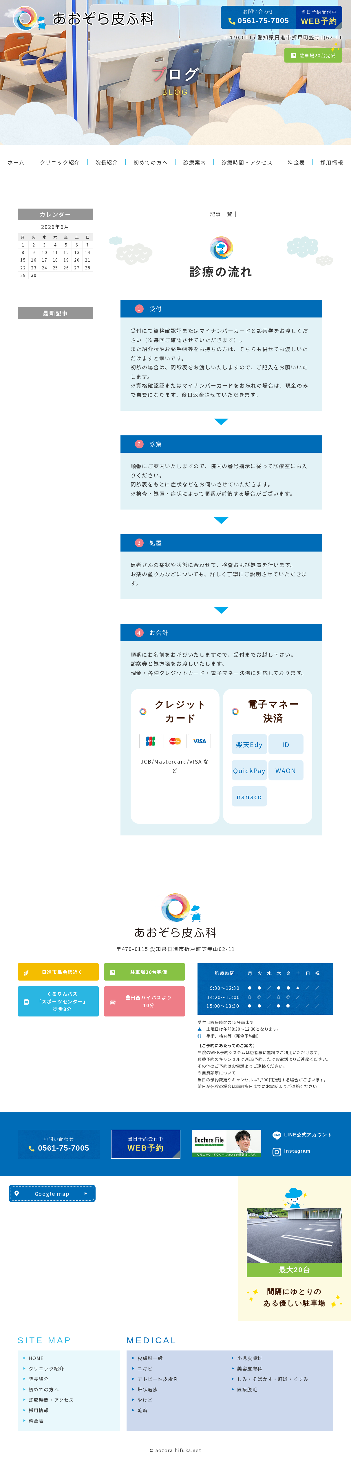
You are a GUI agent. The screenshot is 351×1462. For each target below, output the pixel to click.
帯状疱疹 (148, 1389)
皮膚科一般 (150, 1358)
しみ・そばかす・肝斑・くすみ (272, 1378)
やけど (145, 1399)
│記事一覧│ (221, 214)
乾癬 (143, 1410)
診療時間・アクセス (51, 1399)
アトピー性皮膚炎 (158, 1378)
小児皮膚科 (250, 1358)
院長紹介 (39, 1378)
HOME (36, 1358)
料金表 (36, 1420)
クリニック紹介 (46, 1368)
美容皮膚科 (250, 1368)
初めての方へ (44, 1389)
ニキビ (145, 1368)
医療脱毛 (247, 1389)
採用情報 (39, 1410)
